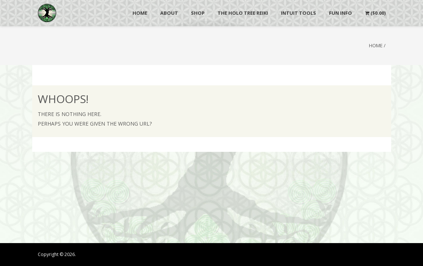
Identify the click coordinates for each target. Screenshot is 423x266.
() (375, 13)
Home (376, 45)
